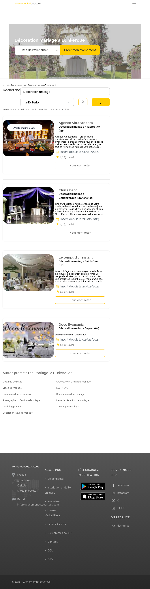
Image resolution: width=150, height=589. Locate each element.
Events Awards (57, 524)
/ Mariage (25, 18)
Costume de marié (12, 381)
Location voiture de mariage (17, 394)
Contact (53, 541)
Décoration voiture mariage (70, 394)
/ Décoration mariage (40, 18)
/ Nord (72, 18)
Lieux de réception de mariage (72, 400)
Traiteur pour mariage (67, 406)
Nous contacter (80, 165)
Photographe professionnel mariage (21, 400)
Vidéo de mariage (12, 388)
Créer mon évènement (80, 50)
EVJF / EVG (62, 388)
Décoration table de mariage (18, 413)
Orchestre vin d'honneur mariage (73, 381)
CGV (50, 559)
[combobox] (47, 102)
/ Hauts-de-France (59, 18)
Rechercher (99, 102)
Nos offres (54, 501)
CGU (50, 550)
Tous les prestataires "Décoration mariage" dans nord (29, 84)
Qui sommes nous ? (60, 533)
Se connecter (56, 478)
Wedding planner (12, 406)
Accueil (16, 18)
